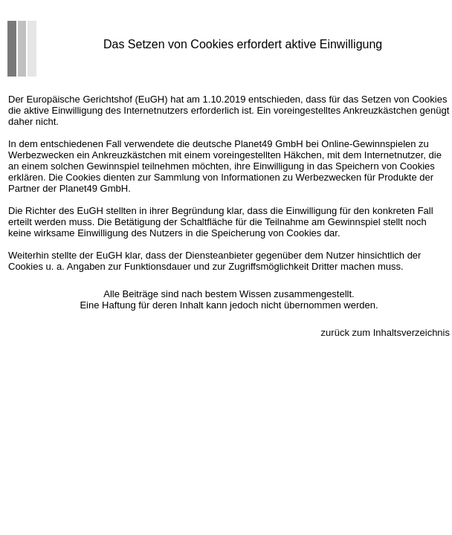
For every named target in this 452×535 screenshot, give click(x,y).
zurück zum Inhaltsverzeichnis (385, 332)
